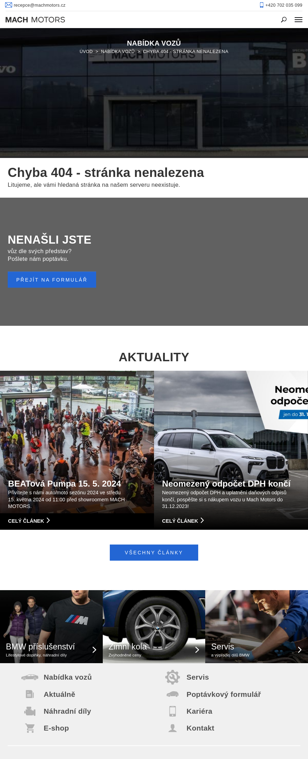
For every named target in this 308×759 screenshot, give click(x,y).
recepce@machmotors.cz (154, 711)
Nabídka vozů (118, 45)
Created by (216, 748)
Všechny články (154, 430)
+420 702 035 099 (154, 729)
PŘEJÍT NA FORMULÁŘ (54, 157)
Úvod (85, 45)
